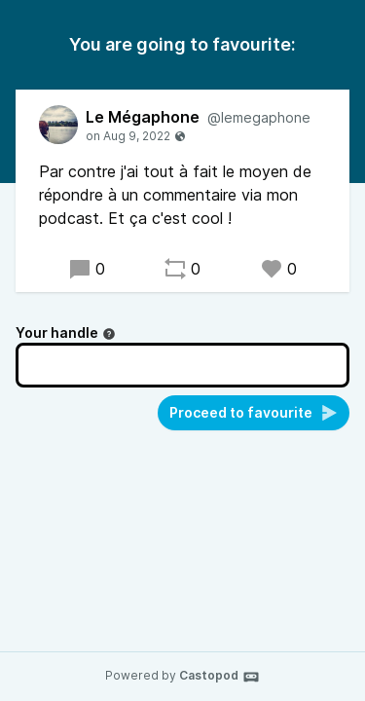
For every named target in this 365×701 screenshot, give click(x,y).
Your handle (66, 332)
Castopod (219, 676)
